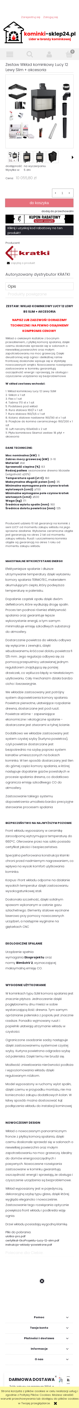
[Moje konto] (49, 54)
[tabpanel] (39, 775)
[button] (10, 54)
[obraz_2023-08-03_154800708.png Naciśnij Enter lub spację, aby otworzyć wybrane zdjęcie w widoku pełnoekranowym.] (39, 112)
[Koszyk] (69, 54)
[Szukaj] (30, 54)
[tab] (39, 286)
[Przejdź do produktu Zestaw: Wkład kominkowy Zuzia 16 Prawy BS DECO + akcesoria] (39, 1301)
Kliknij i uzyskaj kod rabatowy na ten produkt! (35, 230)
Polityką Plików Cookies (35, 1395)
